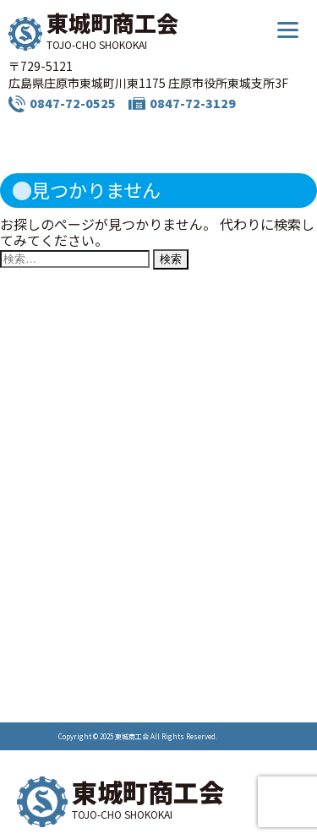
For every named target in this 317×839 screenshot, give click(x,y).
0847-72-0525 (73, 103)
